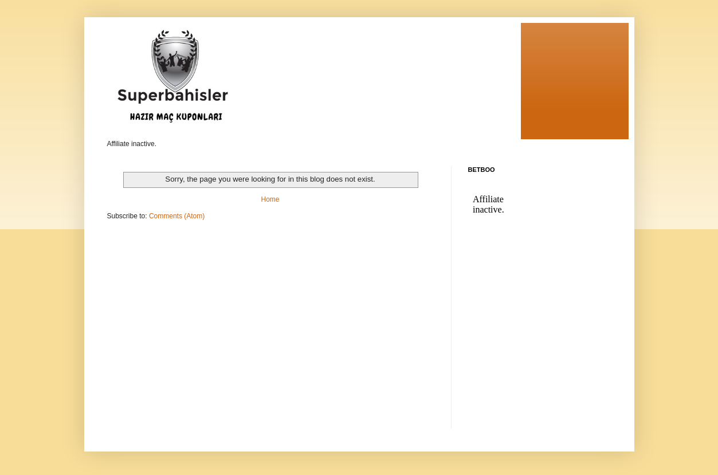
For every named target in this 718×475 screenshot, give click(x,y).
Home (270, 199)
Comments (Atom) (177, 216)
